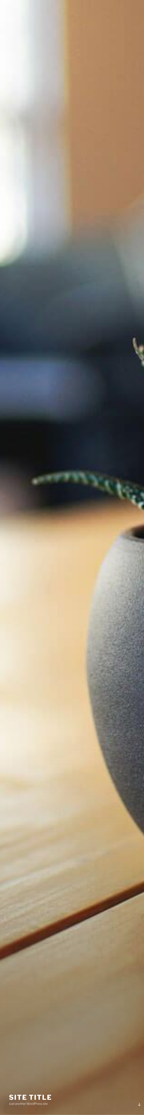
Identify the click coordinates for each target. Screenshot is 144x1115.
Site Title (30, 1097)
